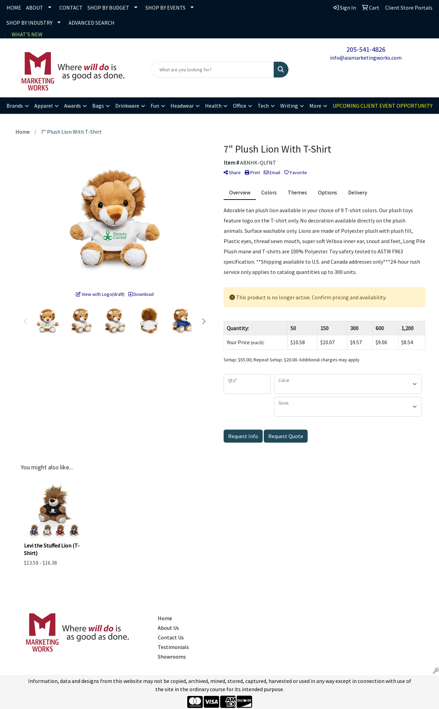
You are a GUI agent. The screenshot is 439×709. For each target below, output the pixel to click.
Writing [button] (289, 105)
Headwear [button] (182, 105)
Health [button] (213, 105)
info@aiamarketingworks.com (366, 57)
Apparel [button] (43, 105)
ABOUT (34, 7)
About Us (168, 627)
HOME (14, 7)
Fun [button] (155, 105)
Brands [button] (15, 105)
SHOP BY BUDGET (108, 7)
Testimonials (173, 647)
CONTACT (71, 7)
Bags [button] (98, 105)
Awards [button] (72, 105)
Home (165, 618)
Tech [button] (263, 105)
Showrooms (172, 656)
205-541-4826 (365, 49)
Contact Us (171, 637)
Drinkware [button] (127, 105)
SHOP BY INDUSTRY (29, 22)
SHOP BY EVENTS (165, 7)
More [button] (315, 105)
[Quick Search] (212, 69)
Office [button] (239, 105)
